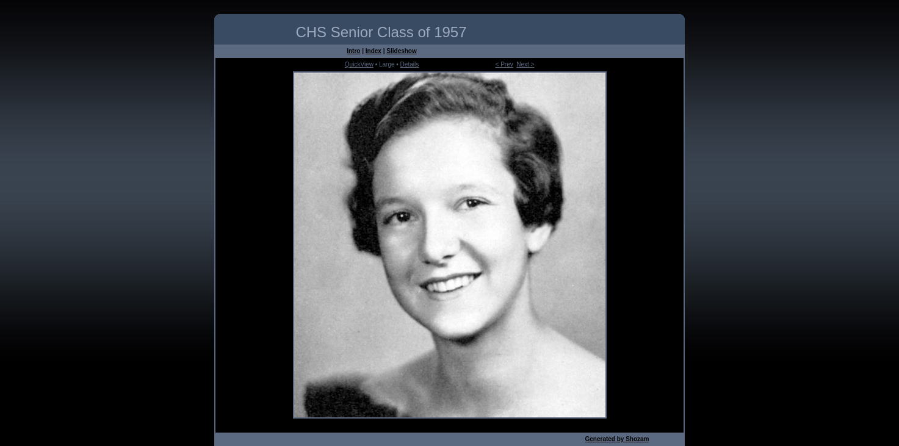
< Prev (504, 64)
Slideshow (401, 51)
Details (409, 64)
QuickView (359, 64)
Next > (525, 64)
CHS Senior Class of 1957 (380, 32)
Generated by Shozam (617, 439)
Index (373, 51)
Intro (353, 51)
